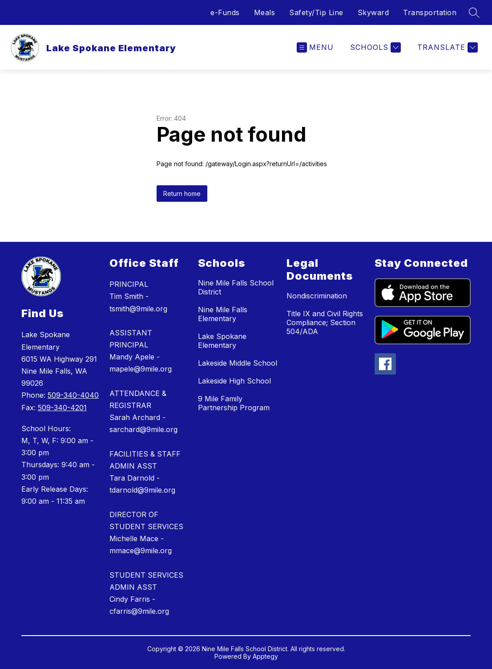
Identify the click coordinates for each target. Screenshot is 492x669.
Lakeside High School (234, 380)
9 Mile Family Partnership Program (234, 403)
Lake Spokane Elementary (222, 341)
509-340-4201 (62, 407)
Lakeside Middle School (237, 363)
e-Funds (225, 12)
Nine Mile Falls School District (236, 287)
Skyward (373, 12)
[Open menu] (315, 47)
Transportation (429, 12)
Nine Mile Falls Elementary (222, 314)
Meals (264, 12)
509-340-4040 (73, 395)
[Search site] (474, 12)
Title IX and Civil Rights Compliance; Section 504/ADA (324, 322)
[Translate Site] (446, 47)
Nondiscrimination (316, 295)
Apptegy (265, 656)
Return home (182, 193)
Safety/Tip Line (316, 12)
